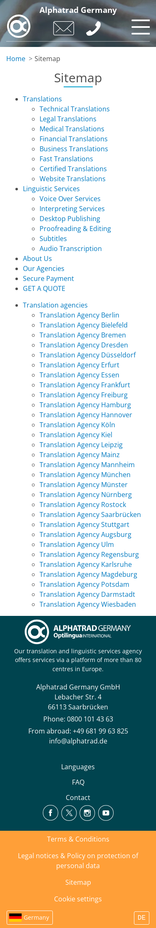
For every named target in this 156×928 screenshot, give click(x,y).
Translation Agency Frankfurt (85, 384)
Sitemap (78, 882)
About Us (37, 258)
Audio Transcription (71, 248)
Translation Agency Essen (79, 374)
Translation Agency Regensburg (89, 554)
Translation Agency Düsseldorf (88, 354)
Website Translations (73, 178)
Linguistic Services (51, 188)
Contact (78, 797)
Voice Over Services (70, 198)
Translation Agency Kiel (76, 434)
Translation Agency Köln (77, 424)
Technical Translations (75, 108)
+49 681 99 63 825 (100, 731)
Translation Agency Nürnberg (86, 494)
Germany (36, 917)
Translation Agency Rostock (83, 504)
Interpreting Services (72, 208)
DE (142, 918)
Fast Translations (66, 158)
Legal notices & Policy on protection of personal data (78, 860)
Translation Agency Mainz (80, 454)
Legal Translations (68, 118)
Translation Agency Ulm (77, 544)
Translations (42, 98)
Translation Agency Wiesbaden (88, 604)
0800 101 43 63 (90, 719)
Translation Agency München (85, 474)
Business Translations (74, 148)
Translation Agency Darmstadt (87, 594)
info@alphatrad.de (78, 741)
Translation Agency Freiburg (84, 394)
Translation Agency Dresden (84, 345)
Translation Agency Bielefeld (84, 325)
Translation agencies (55, 305)
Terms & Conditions (78, 839)
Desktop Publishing (70, 218)
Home (15, 58)
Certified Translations (73, 168)
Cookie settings (78, 898)
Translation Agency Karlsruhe (86, 564)
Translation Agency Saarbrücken (90, 514)
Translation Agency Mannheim (87, 464)
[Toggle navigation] (139, 25)
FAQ (78, 782)
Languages (78, 766)
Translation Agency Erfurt (79, 364)
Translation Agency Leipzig (81, 444)
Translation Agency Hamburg (85, 404)
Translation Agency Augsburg (85, 534)
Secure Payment (48, 278)
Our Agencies (43, 268)
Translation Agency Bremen (83, 335)
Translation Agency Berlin (79, 315)
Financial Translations (74, 138)
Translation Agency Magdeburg (88, 574)
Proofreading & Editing (75, 228)
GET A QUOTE (44, 288)
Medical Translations (72, 128)
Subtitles (53, 238)
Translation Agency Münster (84, 484)
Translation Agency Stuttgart (84, 524)
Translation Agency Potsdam (84, 584)
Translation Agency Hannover (86, 414)
